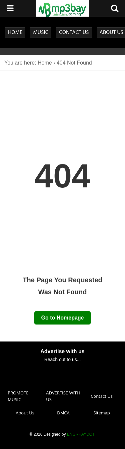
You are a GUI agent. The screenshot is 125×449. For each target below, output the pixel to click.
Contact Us (102, 396)
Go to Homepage (62, 318)
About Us (25, 413)
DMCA (63, 413)
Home (45, 63)
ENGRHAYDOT (80, 434)
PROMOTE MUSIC (18, 396)
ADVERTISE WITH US (63, 396)
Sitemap (101, 413)
